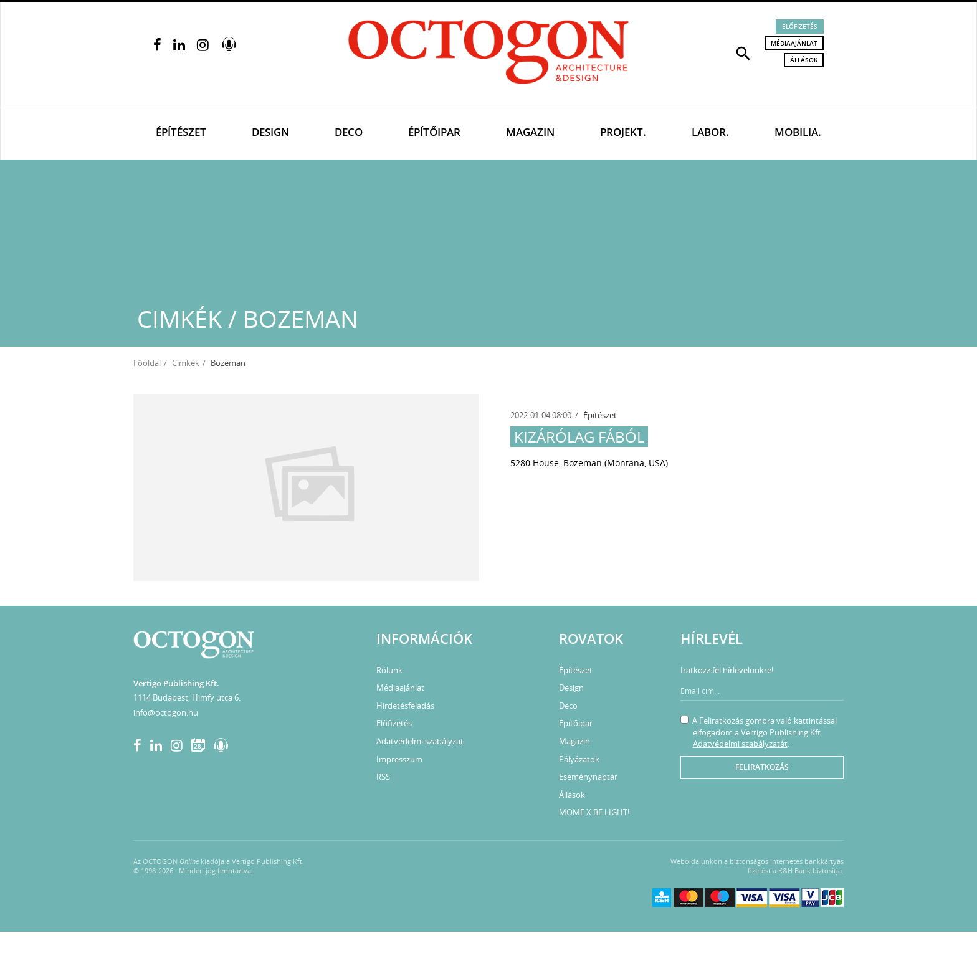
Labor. (710, 132)
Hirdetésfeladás (405, 705)
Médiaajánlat (794, 43)
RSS (383, 776)
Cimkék (185, 362)
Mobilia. (797, 132)
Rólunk (389, 670)
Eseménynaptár (588, 776)
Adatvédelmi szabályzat (420, 741)
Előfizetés (799, 26)
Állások (803, 59)
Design (270, 132)
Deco (349, 132)
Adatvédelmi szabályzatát (740, 743)
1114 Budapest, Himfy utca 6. (187, 697)
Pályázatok (579, 759)
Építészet (181, 132)
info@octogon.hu (165, 712)
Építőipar (434, 132)
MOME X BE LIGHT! (594, 812)
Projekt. (623, 132)
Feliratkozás (762, 767)
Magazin (530, 132)
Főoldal (147, 362)
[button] (743, 52)
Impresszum (399, 759)
